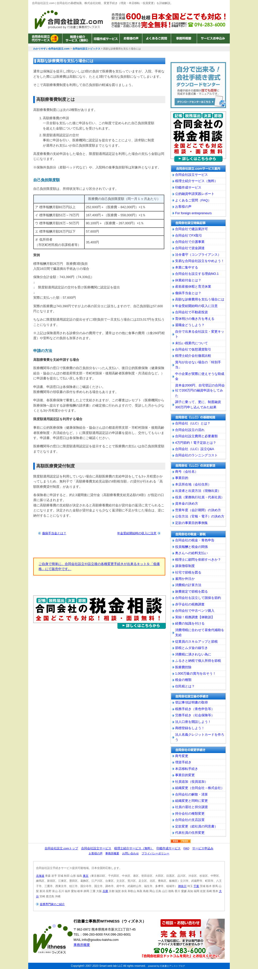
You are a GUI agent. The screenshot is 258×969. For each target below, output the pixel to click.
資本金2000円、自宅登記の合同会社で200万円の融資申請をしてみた (200, 390)
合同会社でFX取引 (188, 235)
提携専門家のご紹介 (52, 904)
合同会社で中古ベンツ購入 (194, 610)
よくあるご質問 (156, 38)
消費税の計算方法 (188, 585)
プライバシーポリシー (155, 853)
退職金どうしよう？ (190, 325)
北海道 (40, 875)
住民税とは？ (185, 686)
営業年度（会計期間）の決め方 (198, 510)
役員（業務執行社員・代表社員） (199, 497)
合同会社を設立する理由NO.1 (197, 274)
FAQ (186, 848)
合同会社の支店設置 (190, 820)
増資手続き (183, 762)
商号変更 (181, 756)
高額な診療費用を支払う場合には (199, 299)
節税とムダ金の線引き (191, 648)
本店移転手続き (186, 769)
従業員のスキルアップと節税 (196, 641)
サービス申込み (202, 848)
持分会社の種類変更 (190, 813)
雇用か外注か (185, 579)
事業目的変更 (185, 775)
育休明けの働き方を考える (194, 319)
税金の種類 (183, 680)
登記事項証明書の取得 (191, 702)
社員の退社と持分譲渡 (191, 807)
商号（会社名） (186, 471)
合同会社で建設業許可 (191, 229)
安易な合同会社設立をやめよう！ (199, 261)
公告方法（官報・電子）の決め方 (199, 516)
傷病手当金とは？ (54, 533)
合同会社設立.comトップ (61, 848)
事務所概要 (184, 38)
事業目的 (181, 478)
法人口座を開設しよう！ (193, 722)
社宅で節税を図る (188, 572)
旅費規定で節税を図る (191, 591)
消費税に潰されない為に (193, 654)
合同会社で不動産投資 (191, 312)
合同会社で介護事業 (190, 242)
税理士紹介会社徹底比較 (193, 356)
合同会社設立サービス (45, 38)
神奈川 (182, 886)
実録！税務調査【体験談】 (194, 617)
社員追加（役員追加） (191, 781)
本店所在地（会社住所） (193, 484)
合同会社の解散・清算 (191, 794)
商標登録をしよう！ (190, 728)
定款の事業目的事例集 (191, 523)
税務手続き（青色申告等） (194, 709)
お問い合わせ (130, 853)
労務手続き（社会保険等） (194, 715)
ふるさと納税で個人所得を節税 (198, 661)
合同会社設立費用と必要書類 (196, 436)
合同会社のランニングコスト (196, 455)
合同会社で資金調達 (190, 248)
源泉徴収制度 (185, 566)
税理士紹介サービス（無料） (77, 38)
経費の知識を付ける (190, 623)
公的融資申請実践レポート (194, 194)
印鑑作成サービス (105, 38)
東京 (85, 875)
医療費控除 (183, 667)
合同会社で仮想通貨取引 (193, 349)
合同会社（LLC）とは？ (192, 423)
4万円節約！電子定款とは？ (195, 443)
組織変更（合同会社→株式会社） (199, 788)
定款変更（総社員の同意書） (196, 826)
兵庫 (105, 891)
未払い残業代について (191, 343)
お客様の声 (130, 38)
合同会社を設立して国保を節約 (198, 598)
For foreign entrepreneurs (193, 213)
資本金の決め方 (186, 503)
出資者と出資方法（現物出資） (198, 491)
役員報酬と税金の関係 (191, 547)
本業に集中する (186, 267)
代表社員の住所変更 (190, 832)
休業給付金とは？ (188, 280)
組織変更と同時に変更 (191, 801)
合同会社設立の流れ (190, 430)
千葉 (196, 886)
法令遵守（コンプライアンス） (198, 254)
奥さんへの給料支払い (191, 553)
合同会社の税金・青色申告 (194, 540)
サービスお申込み (213, 38)
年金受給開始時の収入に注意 (136, 533)
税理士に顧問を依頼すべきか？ (198, 559)
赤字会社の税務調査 (190, 604)
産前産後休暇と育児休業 (193, 286)
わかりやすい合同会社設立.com (69, 20)
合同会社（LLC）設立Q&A (194, 449)
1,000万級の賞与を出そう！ (195, 673)
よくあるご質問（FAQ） (193, 200)
